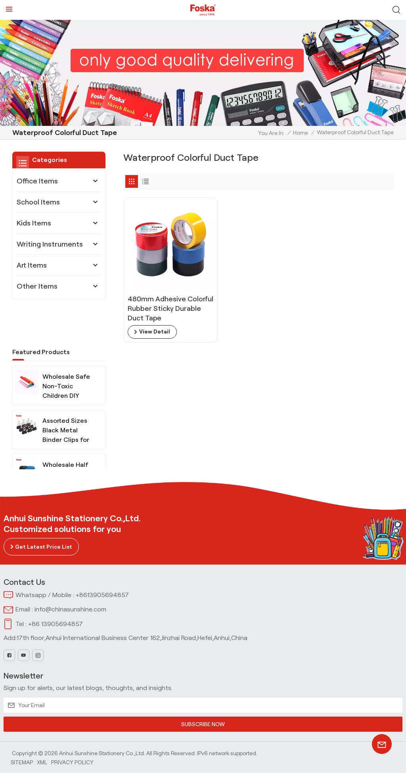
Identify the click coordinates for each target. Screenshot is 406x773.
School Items (38, 202)
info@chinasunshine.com (70, 609)
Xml (42, 762)
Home (300, 132)
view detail (154, 325)
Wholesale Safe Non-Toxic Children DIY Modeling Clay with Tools (66, 354)
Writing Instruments (50, 244)
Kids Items (34, 223)
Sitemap (22, 762)
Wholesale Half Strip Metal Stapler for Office (65, 442)
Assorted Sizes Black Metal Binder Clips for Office (65, 398)
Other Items (37, 286)
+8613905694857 (102, 595)
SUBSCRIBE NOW (203, 724)
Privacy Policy (72, 762)
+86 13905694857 (55, 624)
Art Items (32, 265)
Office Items (37, 181)
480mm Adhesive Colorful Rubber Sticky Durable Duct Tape (164, 301)
